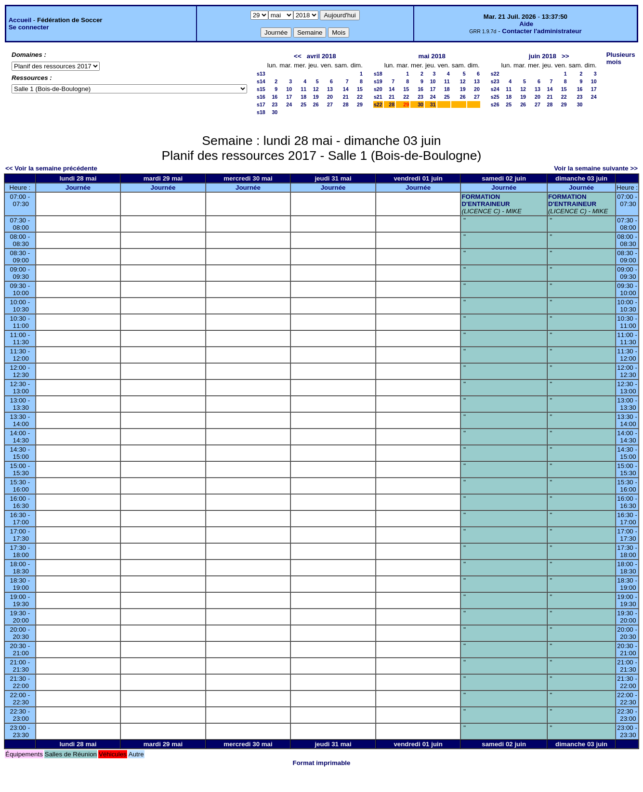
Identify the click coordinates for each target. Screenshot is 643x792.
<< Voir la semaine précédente (51, 168)
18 (303, 97)
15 (360, 89)
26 (316, 104)
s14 (261, 81)
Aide (526, 23)
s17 (261, 104)
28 (346, 104)
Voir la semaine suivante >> (596, 168)
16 (274, 97)
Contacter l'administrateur (541, 31)
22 (360, 97)
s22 (378, 104)
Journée (78, 187)
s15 (261, 89)
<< (298, 56)
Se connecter (29, 27)
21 (346, 97)
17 (289, 97)
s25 (495, 97)
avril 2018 (321, 56)
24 (289, 104)
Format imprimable (322, 762)
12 (316, 89)
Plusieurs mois (620, 58)
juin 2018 (542, 56)
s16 (261, 97)
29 (360, 104)
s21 (378, 97)
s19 (378, 81)
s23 (495, 81)
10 (289, 89)
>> (565, 56)
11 (303, 89)
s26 (495, 104)
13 (330, 89)
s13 (261, 74)
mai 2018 (432, 56)
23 (274, 104)
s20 (378, 89)
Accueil (20, 20)
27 (330, 104)
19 (316, 97)
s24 (495, 89)
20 (330, 97)
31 (433, 104)
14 (346, 89)
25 (303, 104)
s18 (261, 112)
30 (274, 112)
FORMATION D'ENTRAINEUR (485, 200)
